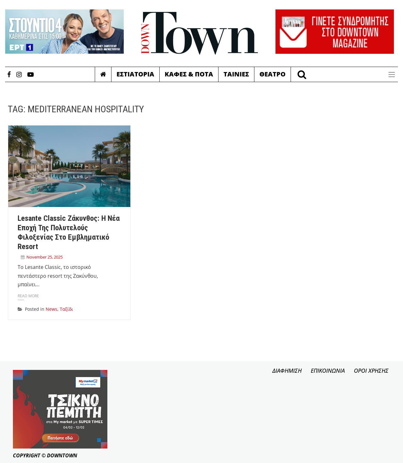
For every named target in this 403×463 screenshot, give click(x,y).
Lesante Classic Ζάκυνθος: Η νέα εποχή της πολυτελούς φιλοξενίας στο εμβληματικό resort (69, 232)
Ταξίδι (66, 309)
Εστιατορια (135, 74)
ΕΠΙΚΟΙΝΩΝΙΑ (328, 370)
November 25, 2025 (44, 257)
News (51, 309)
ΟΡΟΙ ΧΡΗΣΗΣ (371, 370)
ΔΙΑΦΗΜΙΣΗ (287, 370)
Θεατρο (272, 74)
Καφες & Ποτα (189, 74)
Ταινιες (236, 74)
